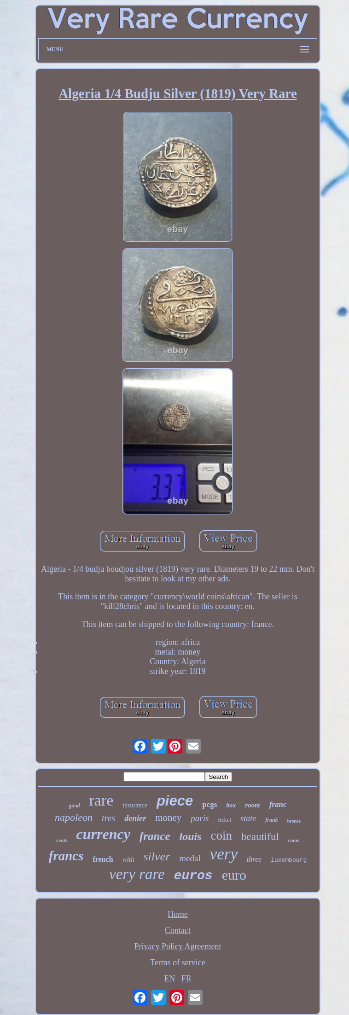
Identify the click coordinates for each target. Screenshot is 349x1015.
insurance (134, 805)
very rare (137, 874)
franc (278, 804)
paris (200, 818)
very (224, 854)
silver (156, 856)
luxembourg (289, 860)
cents (61, 840)
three (254, 859)
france (155, 836)
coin (222, 835)
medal (189, 858)
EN (169, 978)
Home (178, 914)
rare (101, 800)
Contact (178, 930)
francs (66, 855)
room (252, 805)
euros (193, 876)
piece (175, 801)
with (128, 859)
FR (186, 978)
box (231, 805)
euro (234, 874)
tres (108, 818)
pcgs (209, 804)
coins (293, 840)
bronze (294, 821)
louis (191, 836)
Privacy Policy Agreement (177, 946)
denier (135, 818)
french (103, 859)
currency (103, 834)
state (248, 818)
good (74, 805)
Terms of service (177, 962)
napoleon (74, 817)
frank (271, 820)
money (168, 817)
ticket (224, 819)
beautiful (260, 836)
